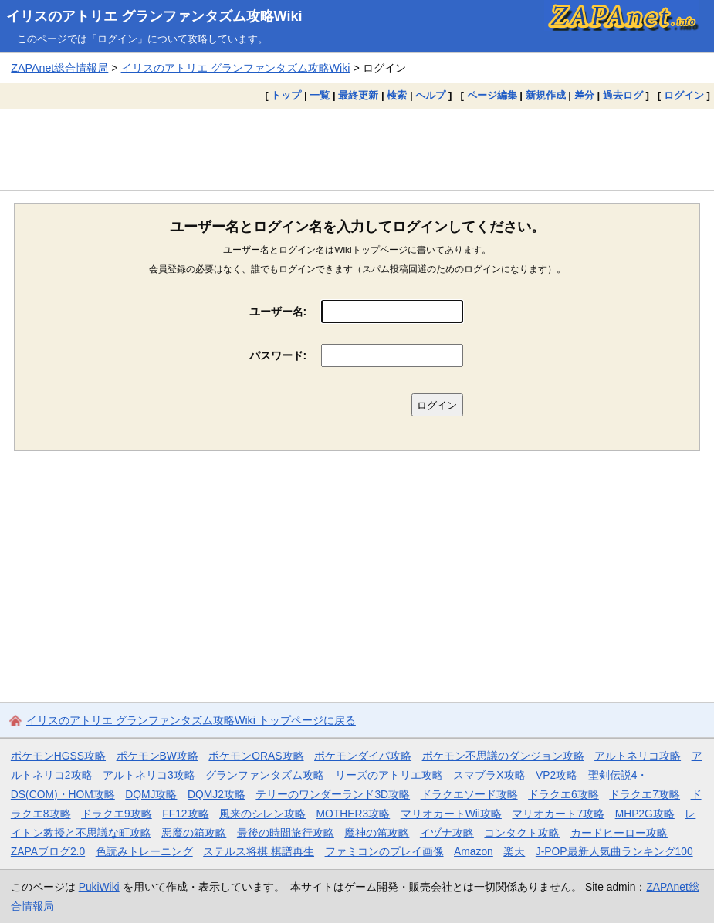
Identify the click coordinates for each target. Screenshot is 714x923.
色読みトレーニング (144, 851)
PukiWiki (99, 887)
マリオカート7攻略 (558, 813)
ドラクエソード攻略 (469, 794)
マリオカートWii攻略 (451, 813)
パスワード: (278, 355)
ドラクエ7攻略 (644, 794)
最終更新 (358, 95)
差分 (584, 95)
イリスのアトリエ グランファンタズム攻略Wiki (154, 16)
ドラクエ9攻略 (116, 813)
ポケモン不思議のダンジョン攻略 (503, 756)
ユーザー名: (278, 311)
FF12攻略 (185, 813)
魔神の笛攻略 (376, 833)
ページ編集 (492, 95)
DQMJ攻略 (151, 794)
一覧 (320, 95)
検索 (397, 95)
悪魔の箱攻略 (193, 833)
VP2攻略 (556, 775)
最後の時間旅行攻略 (285, 833)
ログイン (684, 95)
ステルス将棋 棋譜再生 (258, 851)
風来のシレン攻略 (262, 813)
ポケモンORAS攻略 (255, 756)
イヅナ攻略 (447, 833)
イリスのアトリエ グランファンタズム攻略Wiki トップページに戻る (191, 720)
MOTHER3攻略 (353, 813)
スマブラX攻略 (489, 775)
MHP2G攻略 (645, 813)
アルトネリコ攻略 (637, 756)
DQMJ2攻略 (216, 794)
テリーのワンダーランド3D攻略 (332, 794)
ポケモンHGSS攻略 (58, 756)
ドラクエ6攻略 (563, 794)
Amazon (473, 851)
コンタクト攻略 (522, 833)
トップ (286, 95)
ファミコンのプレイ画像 (384, 851)
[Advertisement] (357, 149)
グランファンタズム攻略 (264, 775)
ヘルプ (430, 95)
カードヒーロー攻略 (619, 833)
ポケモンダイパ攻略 (362, 756)
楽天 (514, 851)
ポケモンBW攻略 (157, 756)
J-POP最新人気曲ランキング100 (614, 851)
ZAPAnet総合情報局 (59, 68)
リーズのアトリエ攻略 (389, 775)
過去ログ (623, 95)
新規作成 (546, 95)
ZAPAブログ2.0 (48, 851)
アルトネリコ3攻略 (149, 775)
